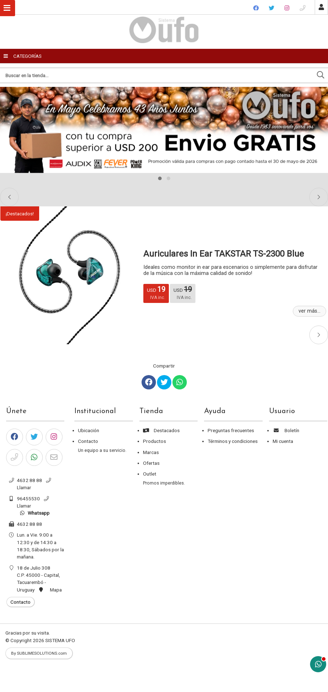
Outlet (149, 474)
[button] (160, 178)
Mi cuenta (283, 441)
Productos (154, 441)
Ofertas (151, 463)
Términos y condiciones (233, 441)
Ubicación (88, 430)
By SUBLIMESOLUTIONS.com (39, 653)
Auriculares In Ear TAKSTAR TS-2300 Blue (223, 254)
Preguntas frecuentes (231, 430)
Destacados (161, 430)
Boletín (286, 430)
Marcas (151, 452)
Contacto (88, 441)
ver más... (309, 311)
